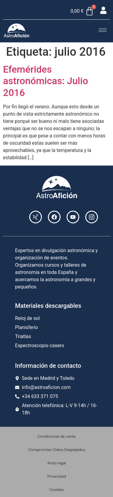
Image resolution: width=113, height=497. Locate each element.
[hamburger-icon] (102, 30)
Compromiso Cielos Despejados (56, 449)
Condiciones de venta (56, 436)
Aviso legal (56, 463)
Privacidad (56, 476)
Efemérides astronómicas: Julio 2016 (45, 81)
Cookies (56, 489)
